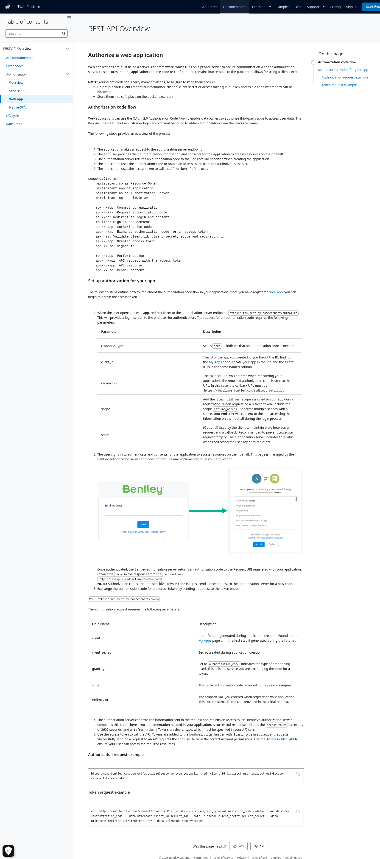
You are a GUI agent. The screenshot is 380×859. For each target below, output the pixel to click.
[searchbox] (37, 33)
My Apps (215, 362)
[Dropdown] (261, 6)
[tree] (36, 85)
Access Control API (280, 739)
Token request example (109, 792)
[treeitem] (36, 57)
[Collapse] (67, 48)
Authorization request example (116, 754)
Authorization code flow (112, 107)
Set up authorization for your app (121, 280)
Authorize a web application (125, 55)
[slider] (313, 62)
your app (276, 292)
